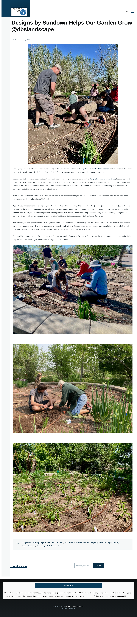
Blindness (78, 543)
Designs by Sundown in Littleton (102, 179)
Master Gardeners (28, 546)
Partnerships (41, 546)
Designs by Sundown (98, 543)
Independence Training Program (34, 543)
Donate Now (68, 585)
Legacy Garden (112, 543)
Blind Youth (69, 543)
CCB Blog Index (18, 566)
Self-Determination (54, 546)
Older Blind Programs (55, 543)
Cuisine (86, 543)
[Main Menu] (129, 11)
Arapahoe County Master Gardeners (95, 169)
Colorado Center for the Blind (75, 606)
